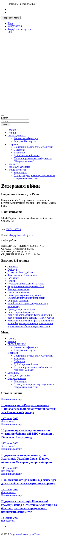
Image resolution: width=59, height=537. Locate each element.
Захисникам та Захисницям (22, 275)
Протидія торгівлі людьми (22, 309)
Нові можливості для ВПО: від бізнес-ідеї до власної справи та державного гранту (28, 481)
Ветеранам (13, 278)
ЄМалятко (19, 152)
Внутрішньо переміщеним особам (26, 286)
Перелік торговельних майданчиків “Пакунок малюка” (33, 159)
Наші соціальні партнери (21, 312)
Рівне (10, 23)
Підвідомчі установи (19, 166)
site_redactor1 (8, 421)
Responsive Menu (11, 18)
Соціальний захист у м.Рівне (24, 534)
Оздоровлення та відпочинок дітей (26, 297)
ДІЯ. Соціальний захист (26, 155)
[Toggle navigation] (2, 115)
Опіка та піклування (18, 292)
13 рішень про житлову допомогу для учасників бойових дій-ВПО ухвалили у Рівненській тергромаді (27, 433)
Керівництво (20, 172)
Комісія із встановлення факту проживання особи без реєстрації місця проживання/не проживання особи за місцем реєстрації (31, 323)
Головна (12, 129)
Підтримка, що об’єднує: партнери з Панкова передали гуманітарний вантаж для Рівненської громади (28, 409)
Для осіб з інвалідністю (20, 272)
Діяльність (13, 164)
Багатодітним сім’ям (18, 289)
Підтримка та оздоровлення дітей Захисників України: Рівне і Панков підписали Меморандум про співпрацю (27, 458)
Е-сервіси (13, 144)
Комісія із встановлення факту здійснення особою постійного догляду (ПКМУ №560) (31, 316)
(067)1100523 (15, 26)
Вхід (10, 32)
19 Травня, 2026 (9, 418)
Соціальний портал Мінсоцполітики (33, 147)
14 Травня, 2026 (9, 489)
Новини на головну (11, 399)
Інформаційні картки (25, 141)
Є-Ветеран (19, 149)
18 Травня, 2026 (9, 443)
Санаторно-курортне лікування (24, 295)
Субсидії (12, 269)
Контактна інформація (26, 138)
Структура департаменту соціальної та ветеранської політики (34, 177)
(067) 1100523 (13, 229)
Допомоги (13, 266)
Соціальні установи (18, 300)
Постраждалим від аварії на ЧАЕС (26, 283)
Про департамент (17, 169)
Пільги (11, 280)
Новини (12, 132)
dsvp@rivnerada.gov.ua (19, 29)
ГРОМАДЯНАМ (17, 135)
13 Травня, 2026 (9, 517)
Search (4, 117)
